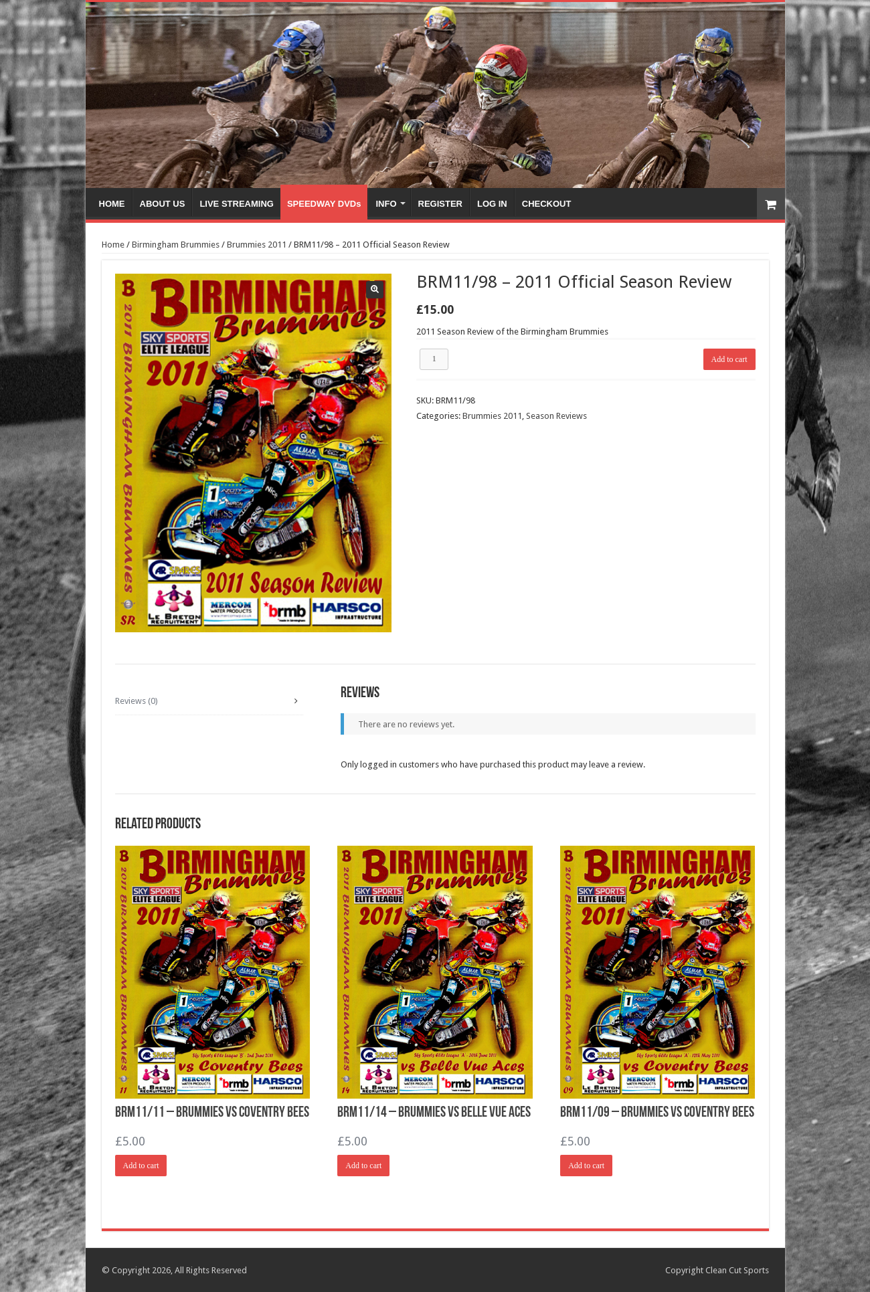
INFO (385, 204)
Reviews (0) (136, 701)
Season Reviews (556, 416)
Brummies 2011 (256, 245)
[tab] (209, 701)
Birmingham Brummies (176, 245)
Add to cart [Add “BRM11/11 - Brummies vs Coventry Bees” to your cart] (141, 1165)
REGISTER (440, 204)
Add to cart (729, 359)
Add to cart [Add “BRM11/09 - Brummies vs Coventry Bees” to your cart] (586, 1165)
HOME (112, 204)
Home (113, 245)
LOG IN (492, 204)
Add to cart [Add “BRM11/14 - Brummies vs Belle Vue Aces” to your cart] (363, 1165)
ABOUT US (162, 204)
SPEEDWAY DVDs (324, 204)
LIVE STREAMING (236, 204)
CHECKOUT (547, 204)
